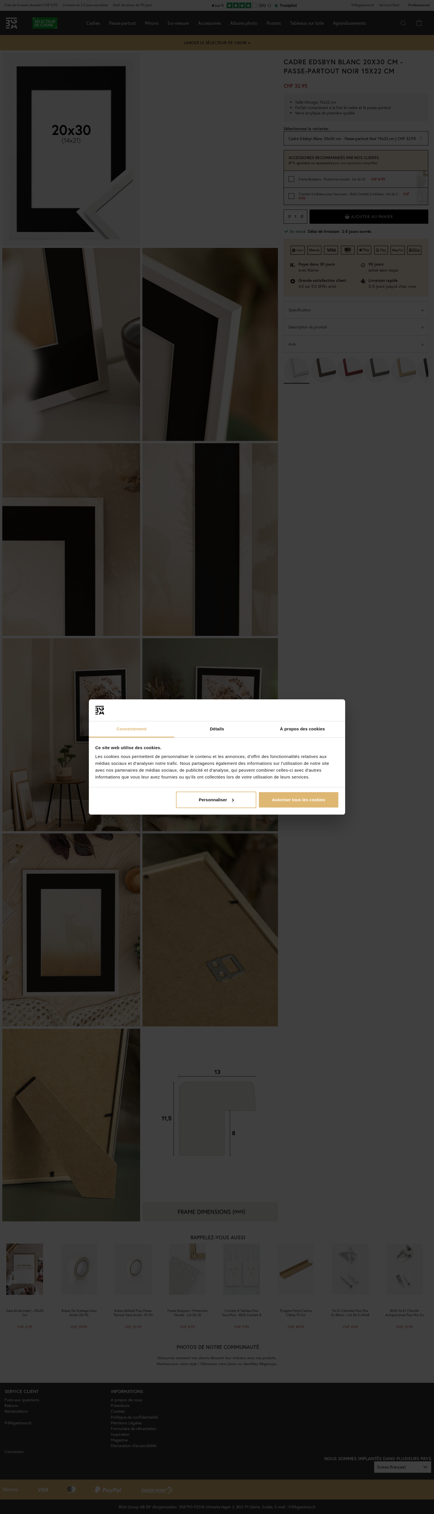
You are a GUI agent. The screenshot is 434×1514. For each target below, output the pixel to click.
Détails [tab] (217, 728)
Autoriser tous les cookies (299, 799)
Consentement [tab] (131, 728)
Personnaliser (216, 799)
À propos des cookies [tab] (302, 728)
